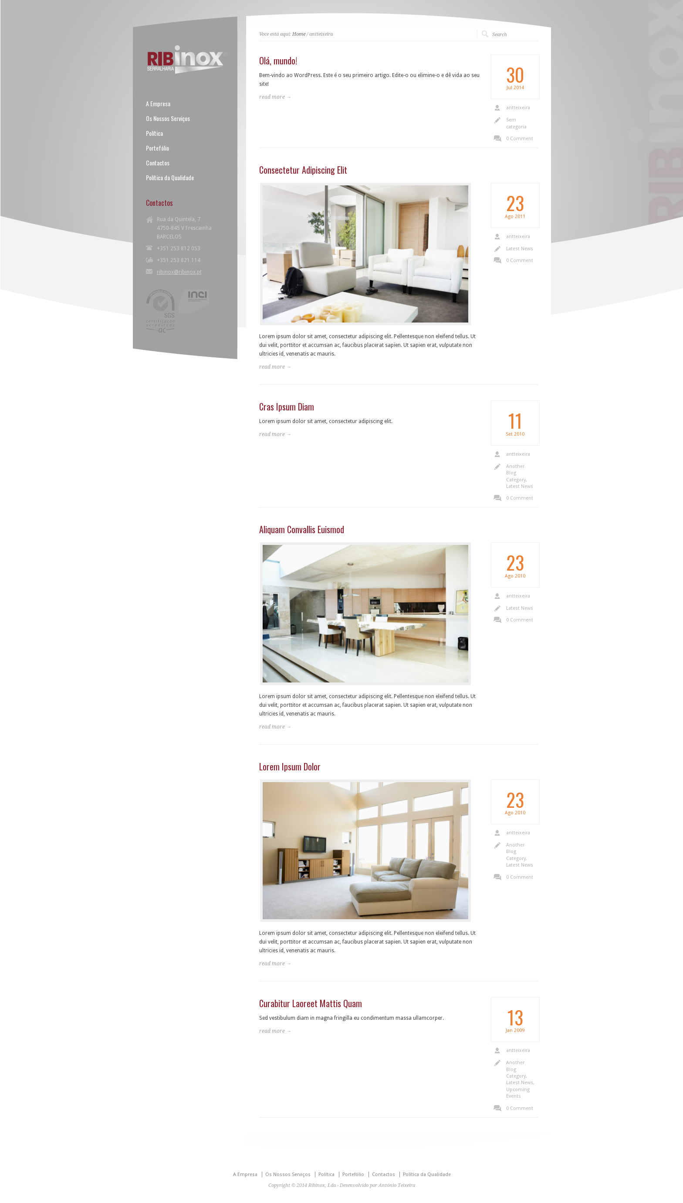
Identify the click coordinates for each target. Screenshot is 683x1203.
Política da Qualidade (170, 178)
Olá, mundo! (278, 60)
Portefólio (157, 148)
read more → (275, 97)
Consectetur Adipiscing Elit (303, 169)
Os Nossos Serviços (168, 118)
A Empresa (158, 104)
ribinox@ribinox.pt (179, 272)
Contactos (157, 163)
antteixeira (518, 108)
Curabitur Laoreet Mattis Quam (310, 1003)
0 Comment (519, 138)
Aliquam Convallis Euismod (301, 529)
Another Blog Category (516, 473)
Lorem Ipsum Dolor (290, 766)
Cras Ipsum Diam (286, 406)
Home (298, 34)
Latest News (519, 249)
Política (154, 133)
